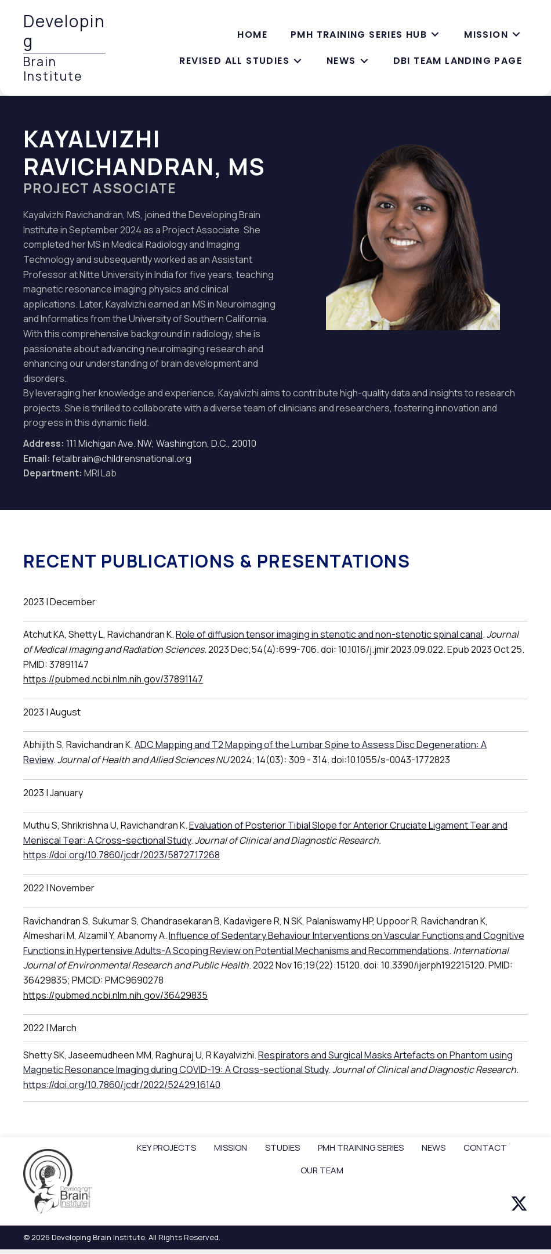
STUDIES (282, 1147)
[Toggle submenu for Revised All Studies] (297, 61)
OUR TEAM (321, 1170)
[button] (519, 1203)
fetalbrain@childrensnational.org (121, 458)
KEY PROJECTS (166, 1147)
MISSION (230, 1147)
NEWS (433, 1147)
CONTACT (485, 1147)
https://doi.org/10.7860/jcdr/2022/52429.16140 (121, 1084)
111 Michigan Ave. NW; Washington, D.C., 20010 (161, 443)
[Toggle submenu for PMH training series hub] (435, 34)
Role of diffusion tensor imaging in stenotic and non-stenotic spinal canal (329, 634)
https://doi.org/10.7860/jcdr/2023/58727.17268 (121, 854)
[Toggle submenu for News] (364, 61)
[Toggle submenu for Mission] (516, 34)
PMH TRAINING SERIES (361, 1147)
